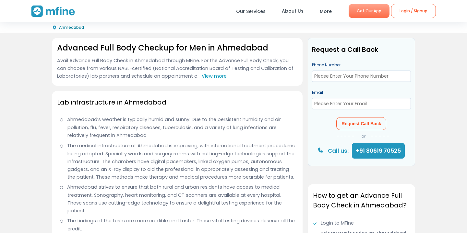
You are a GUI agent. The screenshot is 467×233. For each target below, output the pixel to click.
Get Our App (369, 11)
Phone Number (326, 65)
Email (317, 92)
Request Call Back (361, 123)
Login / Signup (413, 11)
